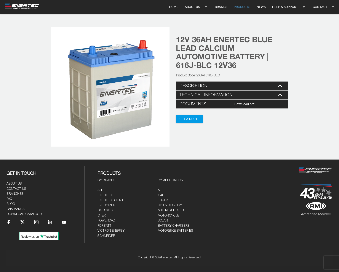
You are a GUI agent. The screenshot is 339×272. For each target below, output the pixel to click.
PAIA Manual (16, 209)
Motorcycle (168, 215)
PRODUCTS (242, 7)
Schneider (106, 235)
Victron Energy (111, 230)
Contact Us (16, 188)
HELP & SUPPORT (289, 7)
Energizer (106, 205)
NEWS (261, 7)
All (100, 190)
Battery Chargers (174, 225)
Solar (163, 220)
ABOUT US (196, 7)
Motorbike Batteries (175, 230)
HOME (173, 7)
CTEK (102, 215)
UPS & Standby (170, 205)
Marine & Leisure (172, 210)
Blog (10, 204)
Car (161, 195)
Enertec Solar (110, 200)
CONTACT (324, 7)
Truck (163, 200)
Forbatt (104, 225)
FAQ (9, 199)
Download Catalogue (25, 214)
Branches (14, 193)
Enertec (105, 195)
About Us (14, 183)
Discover (105, 210)
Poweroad (106, 220)
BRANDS (221, 7)
